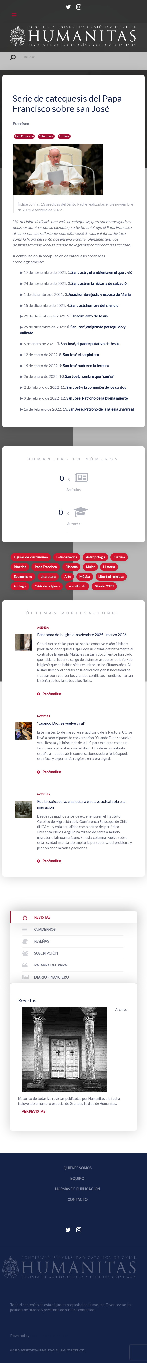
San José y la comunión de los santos (96, 387)
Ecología (20, 586)
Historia (109, 567)
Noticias (43, 716)
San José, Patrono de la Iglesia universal (101, 409)
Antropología (95, 557)
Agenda (43, 627)
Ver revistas (33, 1111)
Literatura (48, 576)
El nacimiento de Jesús (89, 316)
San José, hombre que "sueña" (89, 376)
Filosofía (72, 567)
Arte (67, 576)
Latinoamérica (66, 557)
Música (84, 576)
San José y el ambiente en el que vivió (101, 272)
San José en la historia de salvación (99, 283)
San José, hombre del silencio (94, 305)
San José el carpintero (81, 354)
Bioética (20, 567)
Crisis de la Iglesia (47, 586)
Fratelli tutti (77, 586)
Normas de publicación (77, 1189)
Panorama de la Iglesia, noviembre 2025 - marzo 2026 (82, 634)
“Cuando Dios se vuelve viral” (61, 723)
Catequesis (46, 136)
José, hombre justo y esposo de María (99, 294)
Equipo (77, 1179)
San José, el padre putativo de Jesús (90, 343)
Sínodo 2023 (104, 586)
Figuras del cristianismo (31, 557)
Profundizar (51, 694)
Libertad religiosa (111, 576)
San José (64, 136)
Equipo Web (49, 1336)
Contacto (78, 1200)
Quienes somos (77, 1168)
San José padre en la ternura (86, 365)
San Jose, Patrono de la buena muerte (97, 398)
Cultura (119, 557)
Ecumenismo (23, 576)
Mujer (90, 567)
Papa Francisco (24, 136)
